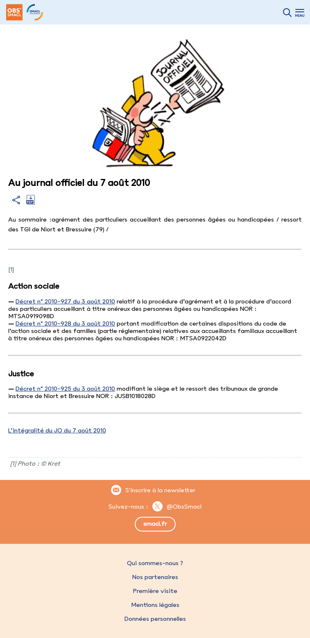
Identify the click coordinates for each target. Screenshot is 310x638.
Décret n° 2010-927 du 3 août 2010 (65, 301)
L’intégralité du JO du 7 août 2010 (57, 430)
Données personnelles (155, 618)
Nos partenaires (155, 577)
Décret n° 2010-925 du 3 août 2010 (65, 388)
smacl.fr (155, 523)
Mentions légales (155, 605)
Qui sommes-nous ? (155, 563)
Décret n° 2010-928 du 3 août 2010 (65, 323)
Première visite (155, 591)
